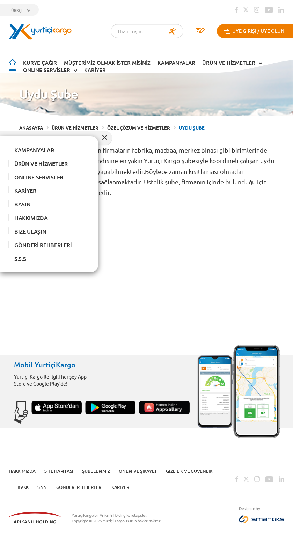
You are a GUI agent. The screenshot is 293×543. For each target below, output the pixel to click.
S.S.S (20, 258)
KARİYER (95, 69)
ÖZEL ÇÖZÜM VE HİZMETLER (138, 128)
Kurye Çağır (40, 62)
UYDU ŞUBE (192, 128)
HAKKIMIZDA (31, 217)
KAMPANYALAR (176, 62)
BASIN (22, 204)
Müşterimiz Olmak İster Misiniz (107, 62)
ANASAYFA (31, 128)
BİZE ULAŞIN (30, 231)
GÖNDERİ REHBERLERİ (43, 245)
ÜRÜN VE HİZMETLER (228, 62)
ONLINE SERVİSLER (46, 69)
